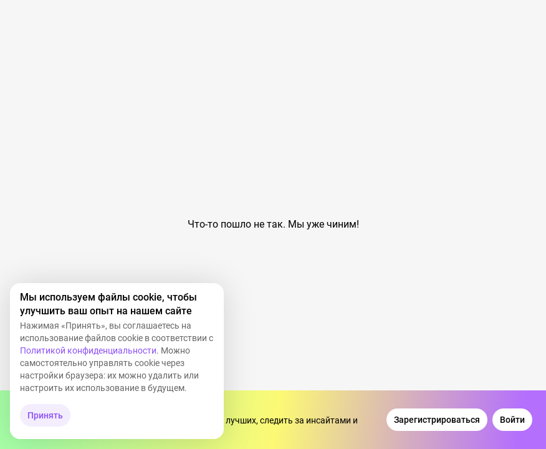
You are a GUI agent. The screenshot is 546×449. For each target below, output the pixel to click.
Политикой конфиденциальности (88, 350)
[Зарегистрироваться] (436, 419)
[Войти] (512, 419)
